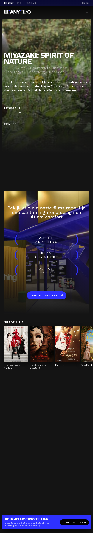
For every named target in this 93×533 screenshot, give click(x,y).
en (83, 3)
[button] (87, 12)
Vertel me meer (44, 295)
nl (87, 3)
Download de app (74, 522)
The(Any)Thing (12, 3)
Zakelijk (31, 3)
